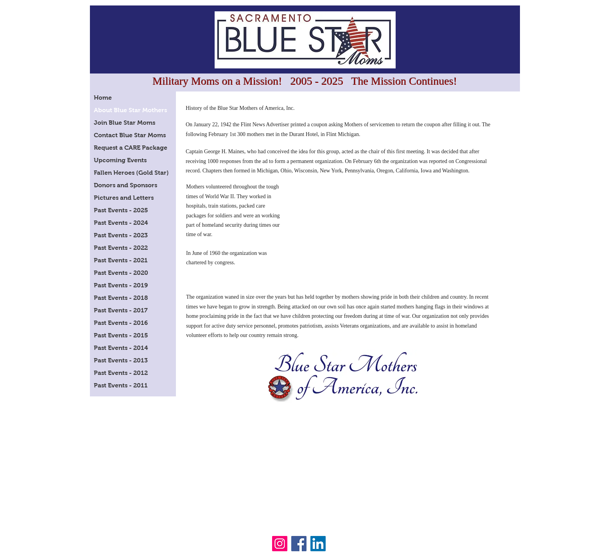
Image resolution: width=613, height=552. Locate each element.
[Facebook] (298, 543)
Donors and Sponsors (125, 185)
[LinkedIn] (318, 543)
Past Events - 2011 (121, 385)
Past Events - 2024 (121, 222)
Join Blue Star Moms (124, 122)
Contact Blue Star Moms (130, 135)
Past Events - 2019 (121, 285)
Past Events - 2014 (121, 347)
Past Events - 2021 (121, 260)
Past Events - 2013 (121, 360)
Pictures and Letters (124, 197)
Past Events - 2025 (121, 210)
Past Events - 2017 (121, 310)
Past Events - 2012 (121, 372)
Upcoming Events (120, 160)
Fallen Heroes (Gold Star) (131, 172)
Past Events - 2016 (121, 322)
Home (103, 97)
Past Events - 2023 (121, 235)
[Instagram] (279, 543)
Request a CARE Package (130, 147)
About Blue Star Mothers (130, 110)
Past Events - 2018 (121, 297)
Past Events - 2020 (121, 272)
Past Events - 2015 (121, 335)
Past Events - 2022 (121, 247)
